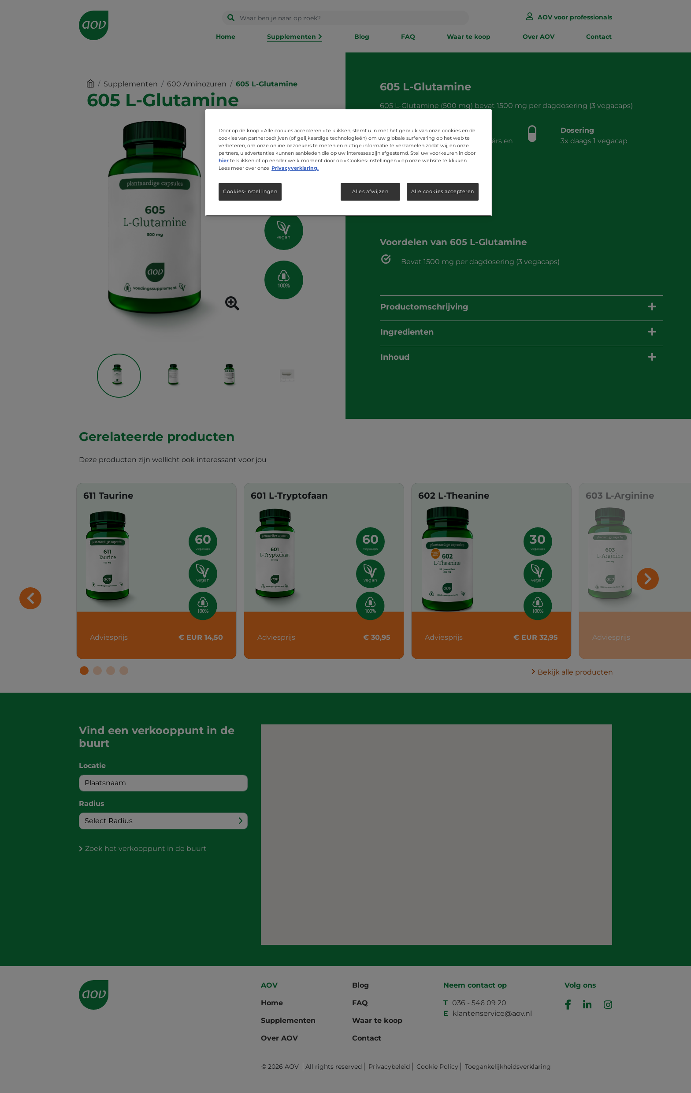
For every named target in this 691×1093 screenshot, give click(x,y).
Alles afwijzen (370, 191)
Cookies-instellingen (250, 191)
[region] (348, 162)
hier (224, 160)
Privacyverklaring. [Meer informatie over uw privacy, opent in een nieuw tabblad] (295, 168)
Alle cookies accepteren (442, 191)
